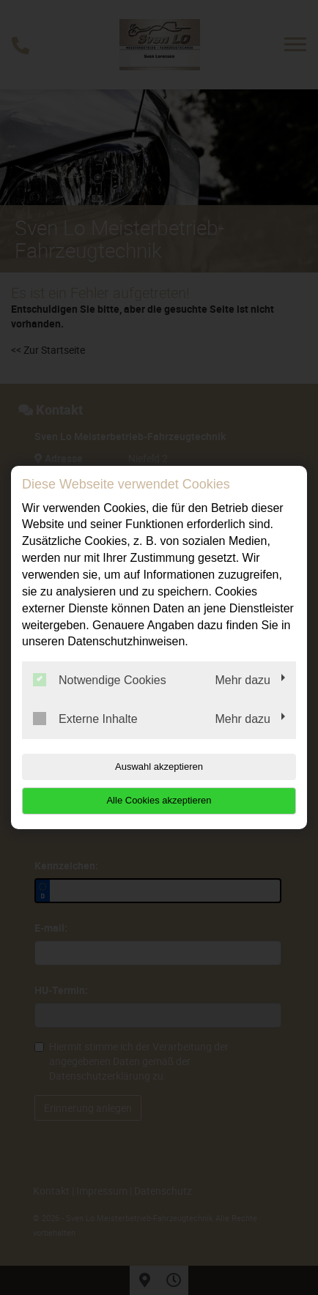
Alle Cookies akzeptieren (158, 800)
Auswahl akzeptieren (159, 766)
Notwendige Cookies (99, 679)
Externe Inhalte (85, 718)
